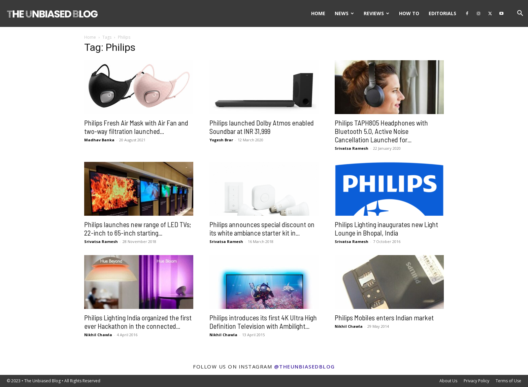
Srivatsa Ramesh (351, 148)
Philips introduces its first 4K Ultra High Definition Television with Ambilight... (263, 321)
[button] (520, 14)
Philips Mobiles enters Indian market (384, 317)
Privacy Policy (476, 381)
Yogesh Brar (221, 139)
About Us (448, 381)
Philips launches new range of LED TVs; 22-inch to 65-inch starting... (137, 228)
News (344, 13)
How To (409, 13)
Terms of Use (508, 381)
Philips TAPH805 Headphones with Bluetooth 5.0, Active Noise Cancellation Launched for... (381, 131)
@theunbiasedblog (304, 366)
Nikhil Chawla (98, 334)
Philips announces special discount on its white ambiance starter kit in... (262, 228)
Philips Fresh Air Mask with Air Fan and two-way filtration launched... (136, 126)
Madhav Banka (99, 139)
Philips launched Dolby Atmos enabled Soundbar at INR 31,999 (261, 126)
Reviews (376, 13)
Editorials (442, 13)
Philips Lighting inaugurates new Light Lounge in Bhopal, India (386, 228)
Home (318, 13)
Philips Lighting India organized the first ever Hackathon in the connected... (138, 321)
